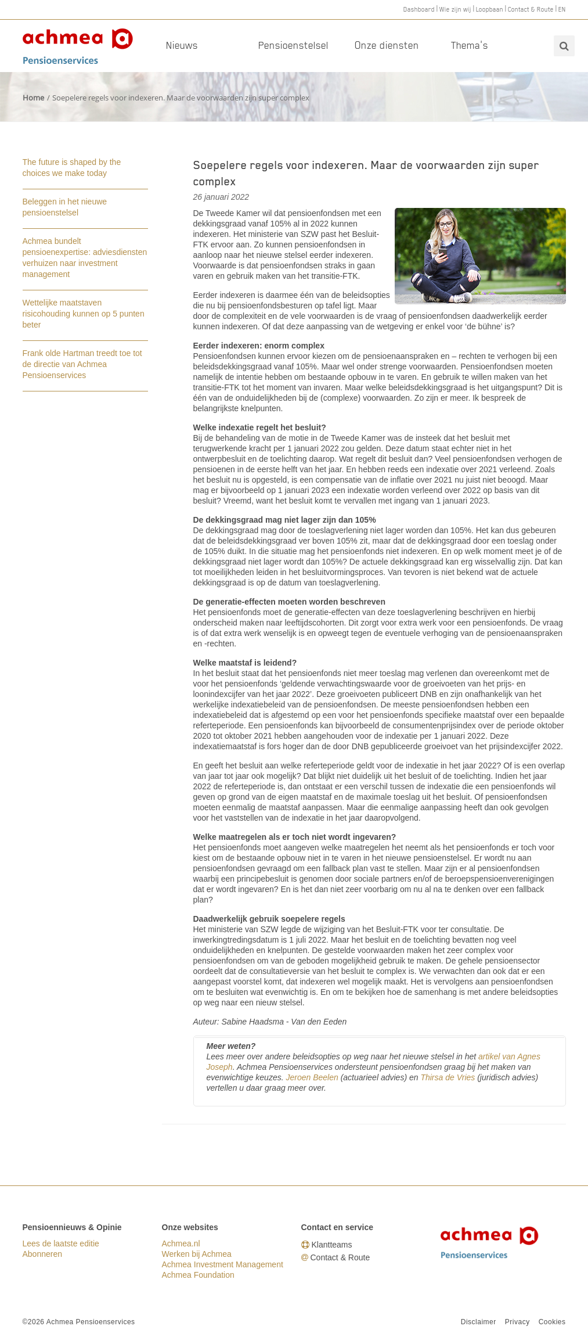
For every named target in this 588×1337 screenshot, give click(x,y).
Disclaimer (478, 1322)
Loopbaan (489, 9)
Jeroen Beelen (312, 1077)
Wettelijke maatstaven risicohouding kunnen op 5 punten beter (84, 313)
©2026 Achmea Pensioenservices (79, 1322)
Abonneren (43, 1254)
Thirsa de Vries (447, 1077)
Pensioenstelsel (293, 45)
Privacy (517, 1322)
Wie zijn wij (455, 9)
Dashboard (419, 9)
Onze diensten (387, 45)
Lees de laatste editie (61, 1243)
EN (562, 9)
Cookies (552, 1322)
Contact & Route (531, 9)
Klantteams (332, 1244)
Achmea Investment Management (222, 1264)
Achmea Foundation (198, 1275)
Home (33, 97)
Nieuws (182, 45)
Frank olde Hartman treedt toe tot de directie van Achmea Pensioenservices (82, 364)
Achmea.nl (181, 1243)
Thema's (469, 45)
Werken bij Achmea (197, 1254)
